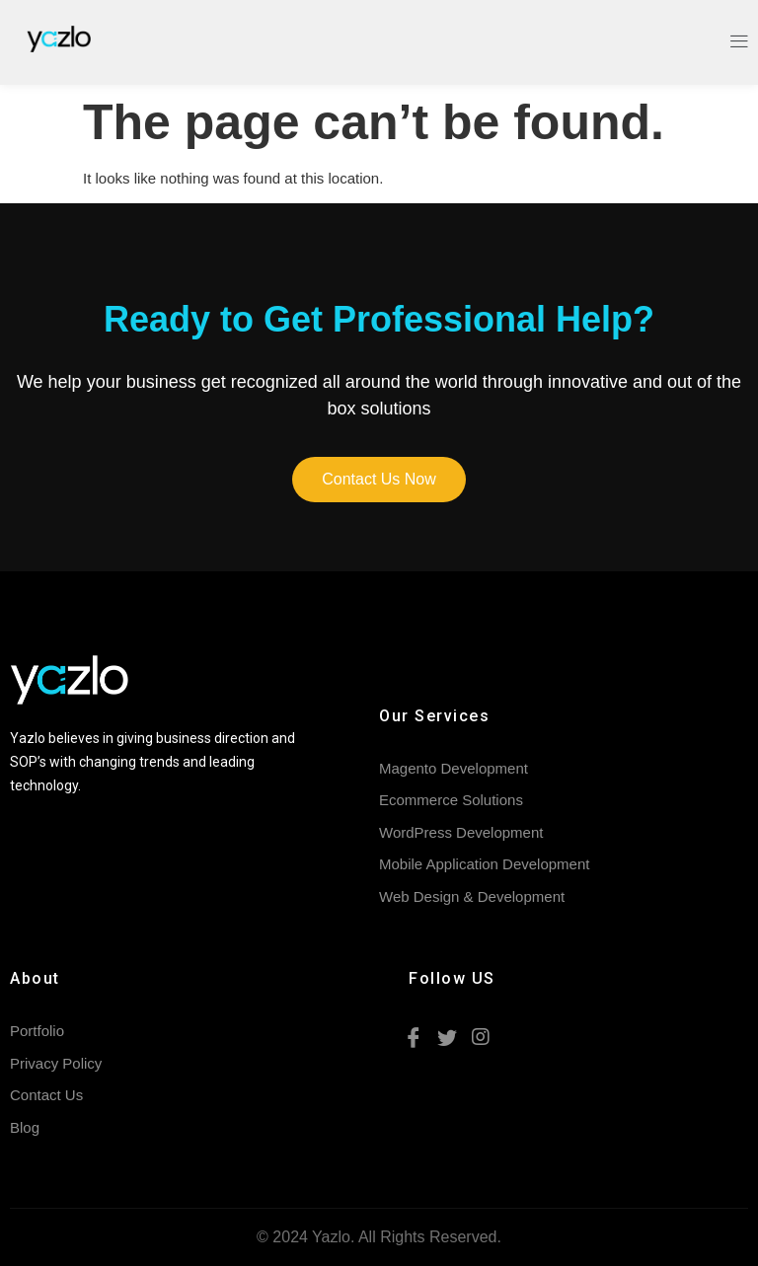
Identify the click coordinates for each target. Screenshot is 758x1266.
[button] (379, 479)
